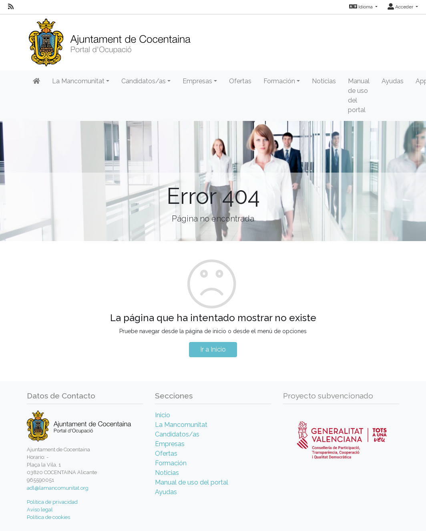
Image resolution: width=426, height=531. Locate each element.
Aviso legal (40, 510)
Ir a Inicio (213, 349)
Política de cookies (48, 517)
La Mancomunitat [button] (78, 81)
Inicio (162, 415)
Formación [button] (279, 81)
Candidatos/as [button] (143, 81)
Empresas (170, 444)
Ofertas (240, 81)
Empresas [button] (197, 81)
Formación (171, 463)
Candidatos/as (177, 434)
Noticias (324, 81)
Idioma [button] (361, 7)
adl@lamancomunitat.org (57, 488)
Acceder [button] (401, 7)
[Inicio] (109, 40)
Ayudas (393, 81)
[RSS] (11, 7)
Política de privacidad (52, 502)
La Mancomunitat (181, 424)
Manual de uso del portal (359, 95)
